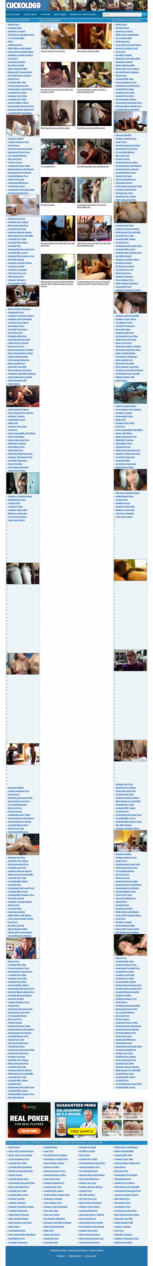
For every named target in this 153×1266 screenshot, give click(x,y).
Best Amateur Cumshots (19, 370)
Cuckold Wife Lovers (18, 253)
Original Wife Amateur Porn (21, 256)
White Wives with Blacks (19, 48)
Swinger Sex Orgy (16, 219)
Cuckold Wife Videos (18, 242)
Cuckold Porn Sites (17, 92)
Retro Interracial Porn (18, 225)
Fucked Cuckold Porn (18, 193)
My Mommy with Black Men (21, 35)
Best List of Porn (16, 346)
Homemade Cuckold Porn (20, 89)
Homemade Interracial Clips (21, 190)
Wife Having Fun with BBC (20, 236)
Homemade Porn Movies (19, 173)
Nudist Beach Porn (17, 500)
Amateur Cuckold (96, 1250)
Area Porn (13, 58)
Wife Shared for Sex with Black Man (55, 128)
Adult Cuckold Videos (18, 409)
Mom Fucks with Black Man (88, 51)
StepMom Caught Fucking (20, 55)
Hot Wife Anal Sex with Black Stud (91, 128)
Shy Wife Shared (16, 259)
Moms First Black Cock (127, 48)
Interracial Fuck (15, 450)
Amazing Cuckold (16, 31)
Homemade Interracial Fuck (21, 249)
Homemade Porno (16, 420)
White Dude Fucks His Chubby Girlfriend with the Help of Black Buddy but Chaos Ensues (57, 284)
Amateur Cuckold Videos (20, 263)
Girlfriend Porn (15, 45)
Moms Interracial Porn (18, 440)
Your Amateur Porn (17, 283)
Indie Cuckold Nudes (18, 356)
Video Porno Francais (18, 343)
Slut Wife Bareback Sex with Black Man (93, 167)
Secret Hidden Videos (18, 103)
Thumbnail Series (16, 186)
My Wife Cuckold (16, 65)
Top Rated (45, 15)
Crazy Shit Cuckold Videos (20, 52)
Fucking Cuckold (16, 266)
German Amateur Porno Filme (53, 51)
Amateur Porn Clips (17, 426)
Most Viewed (60, 15)
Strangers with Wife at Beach (22, 373)
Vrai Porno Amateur (17, 517)
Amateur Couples (16, 416)
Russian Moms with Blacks (21, 169)
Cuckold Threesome (17, 329)
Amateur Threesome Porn (20, 457)
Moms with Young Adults (20, 72)
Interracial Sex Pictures (78, 1250)
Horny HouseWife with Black (21, 433)
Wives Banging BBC (17, 69)
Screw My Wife (15, 464)
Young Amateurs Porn (18, 86)
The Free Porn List (17, 273)
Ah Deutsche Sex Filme (19, 339)
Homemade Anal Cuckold (20, 377)
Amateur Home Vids (17, 510)
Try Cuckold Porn (48, 167)
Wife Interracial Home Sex (20, 454)
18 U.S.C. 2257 (90, 1256)
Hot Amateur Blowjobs (19, 360)
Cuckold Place (15, 28)
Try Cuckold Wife (16, 38)
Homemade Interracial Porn (21, 106)
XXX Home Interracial (18, 467)
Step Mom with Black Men (128, 58)
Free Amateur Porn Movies (20, 413)
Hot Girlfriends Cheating (19, 75)
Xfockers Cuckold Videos (20, 496)
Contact (61, 1256)
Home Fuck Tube (16, 179)
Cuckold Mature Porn (18, 176)
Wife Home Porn (16, 276)
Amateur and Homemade (20, 319)
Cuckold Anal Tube (17, 229)
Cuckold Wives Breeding (20, 113)
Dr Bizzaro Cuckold (17, 270)
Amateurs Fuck (15, 506)
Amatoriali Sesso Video (19, 166)
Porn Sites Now (15, 333)
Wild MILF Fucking (17, 443)
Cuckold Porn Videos (58, 1250)
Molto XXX (13, 423)
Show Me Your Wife (17, 367)
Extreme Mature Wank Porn (21, 109)
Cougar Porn (14, 503)
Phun (10, 41)
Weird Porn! (14, 24)
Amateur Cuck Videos (18, 322)
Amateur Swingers (17, 280)
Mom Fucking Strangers (19, 309)
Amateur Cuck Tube (17, 96)
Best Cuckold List (16, 363)
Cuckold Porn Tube (17, 239)
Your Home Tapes (16, 520)
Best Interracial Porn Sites (20, 353)
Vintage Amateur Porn (18, 142)
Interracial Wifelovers (18, 183)
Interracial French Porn (19, 152)
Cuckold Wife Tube (17, 82)
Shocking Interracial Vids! (20, 149)
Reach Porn (13, 79)
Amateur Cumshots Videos (21, 316)
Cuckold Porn (13, 15)
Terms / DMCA (75, 1256)
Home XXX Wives (16, 437)
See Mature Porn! (16, 326)
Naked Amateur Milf (17, 380)
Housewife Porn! (16, 312)
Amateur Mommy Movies (20, 232)
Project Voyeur (15, 162)
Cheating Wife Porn (17, 336)
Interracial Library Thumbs (20, 350)
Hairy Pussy (14, 384)
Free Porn (13, 430)
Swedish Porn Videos (18, 222)
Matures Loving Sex (17, 513)
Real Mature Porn (16, 447)
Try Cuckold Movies (17, 155)
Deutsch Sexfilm (16, 138)
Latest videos (30, 15)
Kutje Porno (14, 145)
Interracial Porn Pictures (83, 15)
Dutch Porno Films (17, 471)
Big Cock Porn (15, 159)
